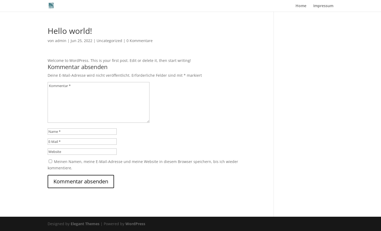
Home (301, 6)
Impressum (323, 6)
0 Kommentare (139, 40)
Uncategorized (109, 40)
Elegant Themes (85, 223)
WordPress (135, 223)
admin (60, 40)
